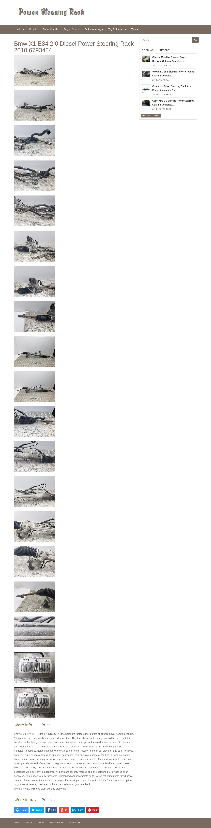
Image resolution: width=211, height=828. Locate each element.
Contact (40, 822)
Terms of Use (74, 822)
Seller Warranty (94, 29)
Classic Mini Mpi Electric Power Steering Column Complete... (169, 59)
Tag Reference (117, 29)
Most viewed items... (151, 116)
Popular (148, 50)
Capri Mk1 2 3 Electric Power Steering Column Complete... (173, 102)
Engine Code (72, 29)
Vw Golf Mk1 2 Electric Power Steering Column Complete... (173, 73)
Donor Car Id (51, 29)
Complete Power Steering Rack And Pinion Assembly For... (172, 88)
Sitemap (28, 822)
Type (134, 29)
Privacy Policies (56, 822)
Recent (164, 50)
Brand (33, 29)
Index (20, 29)
